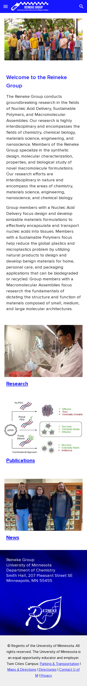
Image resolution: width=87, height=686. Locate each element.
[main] (43, 192)
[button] (5, 6)
